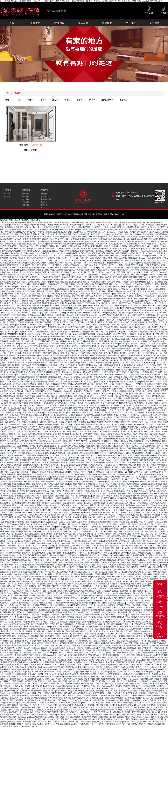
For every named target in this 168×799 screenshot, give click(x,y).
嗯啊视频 (20, 396)
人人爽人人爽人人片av (92, 688)
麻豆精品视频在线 (20, 493)
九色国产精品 (15, 398)
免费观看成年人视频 (12, 486)
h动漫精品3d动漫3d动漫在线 (154, 320)
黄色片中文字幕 (129, 325)
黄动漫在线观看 (113, 287)
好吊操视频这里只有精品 (97, 229)
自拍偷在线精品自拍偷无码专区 (148, 565)
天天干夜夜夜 (22, 434)
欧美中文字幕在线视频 (121, 432)
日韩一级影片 (115, 548)
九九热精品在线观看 (37, 615)
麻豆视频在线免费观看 (35, 527)
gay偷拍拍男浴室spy (44, 543)
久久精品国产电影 (152, 424)
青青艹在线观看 (112, 344)
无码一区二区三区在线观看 (126, 634)
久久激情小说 (159, 470)
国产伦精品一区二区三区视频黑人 (103, 498)
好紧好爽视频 (111, 341)
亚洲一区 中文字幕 (97, 724)
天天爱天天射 (75, 225)
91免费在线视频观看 (96, 279)
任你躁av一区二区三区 (115, 503)
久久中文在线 (30, 396)
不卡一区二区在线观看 (146, 353)
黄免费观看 (60, 565)
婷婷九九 (120, 320)
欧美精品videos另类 (150, 372)
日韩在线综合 (18, 384)
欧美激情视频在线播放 (29, 256)
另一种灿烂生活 (121, 375)
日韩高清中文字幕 (136, 270)
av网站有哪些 (140, 496)
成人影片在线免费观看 (40, 657)
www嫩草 (154, 510)
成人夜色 (59, 501)
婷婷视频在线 (79, 303)
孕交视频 (122, 344)
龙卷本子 (41, 232)
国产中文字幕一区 (7, 686)
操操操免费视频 (37, 284)
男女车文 (141, 441)
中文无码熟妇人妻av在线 (127, 246)
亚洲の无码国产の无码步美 (23, 322)
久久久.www (76, 560)
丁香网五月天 (55, 277)
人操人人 (57, 256)
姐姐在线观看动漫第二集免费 (134, 581)
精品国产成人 (57, 284)
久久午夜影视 (15, 401)
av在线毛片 (132, 353)
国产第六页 (48, 394)
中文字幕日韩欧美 (97, 679)
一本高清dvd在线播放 (141, 510)
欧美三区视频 (63, 322)
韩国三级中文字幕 (54, 317)
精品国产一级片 (108, 360)
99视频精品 (83, 422)
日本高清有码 (153, 294)
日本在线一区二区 (113, 460)
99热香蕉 (124, 403)
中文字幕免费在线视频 (59, 241)
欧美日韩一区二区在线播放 (61, 508)
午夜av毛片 (89, 413)
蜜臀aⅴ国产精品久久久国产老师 (28, 365)
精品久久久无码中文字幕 (107, 268)
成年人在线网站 (42, 520)
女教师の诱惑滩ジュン (150, 244)
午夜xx (80, 420)
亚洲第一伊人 (67, 515)
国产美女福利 (27, 512)
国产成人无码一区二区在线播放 (73, 541)
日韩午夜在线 (10, 524)
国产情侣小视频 (62, 367)
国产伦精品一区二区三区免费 (142, 415)
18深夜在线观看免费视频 (85, 569)
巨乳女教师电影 (141, 239)
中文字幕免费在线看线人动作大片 (34, 486)
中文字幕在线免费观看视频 (34, 443)
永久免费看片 (77, 520)
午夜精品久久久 (157, 301)
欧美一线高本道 (24, 574)
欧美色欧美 (90, 453)
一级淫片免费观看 (53, 306)
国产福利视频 (67, 441)
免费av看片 (42, 351)
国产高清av (133, 332)
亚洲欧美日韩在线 (144, 398)
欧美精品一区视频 (78, 346)
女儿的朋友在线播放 (55, 351)
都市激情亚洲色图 (94, 310)
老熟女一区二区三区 (111, 384)
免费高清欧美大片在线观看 (123, 296)
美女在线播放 (77, 227)
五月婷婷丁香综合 (160, 722)
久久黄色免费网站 (109, 372)
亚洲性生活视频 (43, 372)
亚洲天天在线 (71, 477)
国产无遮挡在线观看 (142, 451)
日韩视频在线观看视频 (52, 377)
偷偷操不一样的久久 (24, 227)
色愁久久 (18, 458)
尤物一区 (53, 462)
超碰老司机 (15, 489)
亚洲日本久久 (124, 584)
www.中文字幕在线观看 (34, 346)
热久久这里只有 (108, 446)
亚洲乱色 (51, 310)
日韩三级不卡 (67, 377)
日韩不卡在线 (150, 275)
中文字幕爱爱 (110, 724)
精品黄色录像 (96, 234)
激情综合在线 (86, 577)
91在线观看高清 (31, 341)
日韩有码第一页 (87, 386)
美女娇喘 (149, 403)
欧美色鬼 (75, 260)
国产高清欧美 (11, 546)
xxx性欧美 (162, 358)
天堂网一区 (24, 415)
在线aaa (86, 429)
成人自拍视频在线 (137, 591)
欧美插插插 (68, 237)
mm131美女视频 (131, 237)
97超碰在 (97, 391)
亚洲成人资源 (129, 239)
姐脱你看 (75, 301)
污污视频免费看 (50, 413)
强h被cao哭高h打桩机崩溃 (68, 229)
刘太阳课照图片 (137, 336)
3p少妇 (104, 234)
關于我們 (155, 23)
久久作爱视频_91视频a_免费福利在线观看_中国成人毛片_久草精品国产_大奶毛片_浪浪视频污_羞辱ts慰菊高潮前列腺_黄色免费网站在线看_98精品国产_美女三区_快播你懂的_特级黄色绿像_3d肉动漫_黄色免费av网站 (81, 1)
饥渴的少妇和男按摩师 (31, 622)
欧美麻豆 (44, 455)
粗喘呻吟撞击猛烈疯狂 (154, 653)
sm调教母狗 (141, 724)
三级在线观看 (158, 408)
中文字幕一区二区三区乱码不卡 (109, 317)
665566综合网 (150, 420)
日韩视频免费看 (22, 467)
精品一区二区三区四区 (114, 676)
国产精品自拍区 (152, 527)
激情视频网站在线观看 (151, 574)
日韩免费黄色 (160, 291)
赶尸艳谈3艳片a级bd (70, 548)
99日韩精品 (45, 365)
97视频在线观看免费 (130, 439)
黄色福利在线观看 (7, 294)
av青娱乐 (28, 391)
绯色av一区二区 (55, 574)
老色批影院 (17, 410)
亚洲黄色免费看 (66, 572)
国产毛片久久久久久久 (131, 317)
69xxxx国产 (157, 249)
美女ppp (142, 258)
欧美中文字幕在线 (18, 669)
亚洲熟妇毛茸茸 (17, 598)
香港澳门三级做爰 (58, 477)
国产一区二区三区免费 (126, 410)
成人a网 (81, 339)
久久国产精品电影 (117, 627)
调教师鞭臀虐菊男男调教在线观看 (134, 308)
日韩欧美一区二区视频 (101, 427)
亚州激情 (47, 284)
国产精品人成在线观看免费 (41, 698)
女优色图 (69, 379)
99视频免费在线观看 (32, 482)
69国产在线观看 (95, 237)
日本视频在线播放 (81, 237)
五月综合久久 (5, 508)
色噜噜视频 (140, 410)
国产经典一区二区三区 (107, 232)
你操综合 (127, 315)
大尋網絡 (99, 214)
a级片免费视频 (78, 562)
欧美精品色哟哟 (125, 593)
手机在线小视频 (66, 334)
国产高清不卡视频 (149, 586)
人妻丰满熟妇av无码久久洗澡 (85, 672)
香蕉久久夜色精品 (29, 372)
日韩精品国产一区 (126, 289)
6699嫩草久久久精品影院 (16, 498)
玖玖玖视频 (119, 550)
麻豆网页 (83, 260)
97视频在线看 (157, 398)
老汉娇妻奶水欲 (70, 270)
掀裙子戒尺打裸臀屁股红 (111, 282)
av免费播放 (137, 282)
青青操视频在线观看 (80, 605)
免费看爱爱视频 (83, 398)
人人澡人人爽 (98, 348)
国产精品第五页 (27, 681)
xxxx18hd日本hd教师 (51, 432)
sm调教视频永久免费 (155, 539)
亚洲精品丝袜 (161, 306)
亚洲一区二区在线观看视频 (95, 486)
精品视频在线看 (127, 458)
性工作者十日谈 (135, 501)
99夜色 (117, 539)
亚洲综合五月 (139, 386)
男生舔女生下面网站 (38, 234)
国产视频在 (95, 665)
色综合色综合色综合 (16, 539)
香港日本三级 (38, 605)
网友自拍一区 (143, 448)
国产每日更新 (11, 453)
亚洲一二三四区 (149, 684)
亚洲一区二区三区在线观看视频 (119, 339)
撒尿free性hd (90, 270)
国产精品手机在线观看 (114, 684)
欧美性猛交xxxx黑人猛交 (60, 577)
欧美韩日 (8, 329)
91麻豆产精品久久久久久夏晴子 (35, 600)
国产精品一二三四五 (8, 360)
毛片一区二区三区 (101, 265)
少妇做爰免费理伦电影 (36, 503)
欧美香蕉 (40, 270)
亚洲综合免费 (78, 705)
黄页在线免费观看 (7, 565)
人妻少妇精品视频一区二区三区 (131, 608)
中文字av (90, 405)
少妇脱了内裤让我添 (155, 567)
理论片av (39, 398)
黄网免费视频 (145, 486)
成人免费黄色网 (87, 289)
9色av (15, 574)
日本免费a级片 (155, 465)
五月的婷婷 (102, 346)
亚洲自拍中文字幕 (92, 389)
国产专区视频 (66, 520)
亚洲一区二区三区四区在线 (97, 681)
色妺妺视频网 (67, 408)
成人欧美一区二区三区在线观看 (59, 234)
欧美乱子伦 (71, 648)
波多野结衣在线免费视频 (140, 432)
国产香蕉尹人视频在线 (16, 263)
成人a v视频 (27, 586)
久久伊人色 (76, 446)
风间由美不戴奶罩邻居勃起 (13, 382)
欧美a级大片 (69, 351)
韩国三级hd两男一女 (92, 555)
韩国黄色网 (105, 505)
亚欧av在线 (86, 372)
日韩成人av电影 (140, 539)
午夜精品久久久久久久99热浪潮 (81, 367)
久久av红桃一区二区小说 (70, 287)
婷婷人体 (64, 489)
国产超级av (153, 477)
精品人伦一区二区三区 (62, 260)
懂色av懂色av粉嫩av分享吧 (26, 560)
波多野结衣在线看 (35, 679)
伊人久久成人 (10, 332)
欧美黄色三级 (135, 244)
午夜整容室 (98, 289)
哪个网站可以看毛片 (89, 241)
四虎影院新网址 (160, 455)
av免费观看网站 (86, 427)
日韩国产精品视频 (156, 277)
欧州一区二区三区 (130, 722)
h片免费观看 (113, 229)
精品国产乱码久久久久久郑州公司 (147, 260)
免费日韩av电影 (135, 229)
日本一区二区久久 (15, 600)
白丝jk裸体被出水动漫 (100, 546)
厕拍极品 (125, 313)
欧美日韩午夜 (35, 695)
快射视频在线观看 (13, 413)
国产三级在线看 (147, 596)
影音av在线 (70, 498)
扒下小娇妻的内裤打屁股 (132, 467)
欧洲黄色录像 (54, 363)
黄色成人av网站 (36, 641)
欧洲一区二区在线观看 (49, 291)
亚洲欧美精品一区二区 (126, 612)
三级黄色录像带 (126, 596)
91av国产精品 (104, 484)
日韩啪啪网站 (161, 287)
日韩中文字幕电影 (64, 346)
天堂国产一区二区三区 (27, 501)
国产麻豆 (16, 260)
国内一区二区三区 (49, 591)
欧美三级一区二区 (71, 375)
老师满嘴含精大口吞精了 (123, 453)
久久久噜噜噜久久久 (29, 232)
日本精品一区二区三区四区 (58, 258)
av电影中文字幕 (105, 298)
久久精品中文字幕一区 (86, 579)
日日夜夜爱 (144, 272)
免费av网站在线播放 (80, 249)
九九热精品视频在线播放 (50, 227)
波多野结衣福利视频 (135, 455)
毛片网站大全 (150, 360)
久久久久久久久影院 (70, 360)
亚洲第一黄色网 (124, 249)
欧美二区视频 (25, 284)
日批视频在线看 (44, 341)
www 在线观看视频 (80, 572)
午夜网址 (160, 655)
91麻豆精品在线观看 (57, 460)
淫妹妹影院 (36, 617)
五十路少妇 (50, 367)
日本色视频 (95, 479)
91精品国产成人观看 (39, 287)
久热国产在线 (135, 232)
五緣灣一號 (36, 145)
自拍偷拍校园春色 (40, 370)
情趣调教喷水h (128, 256)
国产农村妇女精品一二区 (133, 427)
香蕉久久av (37, 591)
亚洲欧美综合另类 (112, 403)
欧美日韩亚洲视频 (151, 322)
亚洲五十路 (56, 705)
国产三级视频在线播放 (86, 355)
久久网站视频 (46, 434)
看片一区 (97, 462)
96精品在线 (123, 229)
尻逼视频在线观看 (136, 417)
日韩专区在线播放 (109, 553)
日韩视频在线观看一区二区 (89, 505)
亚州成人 (103, 351)
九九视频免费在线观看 (80, 424)
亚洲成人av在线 (94, 260)
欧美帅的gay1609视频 (143, 284)
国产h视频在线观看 (21, 596)
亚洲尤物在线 (27, 370)
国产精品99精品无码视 (112, 439)
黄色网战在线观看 (134, 610)
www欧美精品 (157, 710)
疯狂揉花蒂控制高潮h (85, 574)
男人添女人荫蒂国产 (137, 653)
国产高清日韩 (111, 574)
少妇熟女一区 (162, 707)
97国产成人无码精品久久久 (73, 265)
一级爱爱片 (103, 598)
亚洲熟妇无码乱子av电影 (42, 225)
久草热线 (150, 291)
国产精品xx (88, 265)
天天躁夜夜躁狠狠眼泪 (113, 256)
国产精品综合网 (138, 315)
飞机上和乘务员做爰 (22, 234)
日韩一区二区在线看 (54, 503)
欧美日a (144, 341)
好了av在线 (78, 291)
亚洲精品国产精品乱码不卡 (36, 258)
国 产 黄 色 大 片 (137, 667)
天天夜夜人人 (104, 712)
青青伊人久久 (119, 363)
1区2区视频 (26, 310)
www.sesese (45, 336)
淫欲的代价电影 (151, 386)
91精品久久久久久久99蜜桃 (130, 327)
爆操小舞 (117, 510)
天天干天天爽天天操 (107, 710)
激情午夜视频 (48, 496)
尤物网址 (128, 405)
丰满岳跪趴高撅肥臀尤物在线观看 (98, 474)
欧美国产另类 (23, 351)
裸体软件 (104, 479)
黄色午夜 (36, 227)
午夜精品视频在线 (70, 451)
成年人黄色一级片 (63, 588)
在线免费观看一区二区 (54, 446)
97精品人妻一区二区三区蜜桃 (152, 560)
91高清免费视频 (38, 249)
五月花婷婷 (42, 244)
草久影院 (24, 401)
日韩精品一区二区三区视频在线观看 (84, 353)
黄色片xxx (34, 427)
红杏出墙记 (104, 275)
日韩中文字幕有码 (108, 260)
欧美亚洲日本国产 (159, 298)
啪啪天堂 (112, 605)
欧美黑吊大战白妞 (116, 239)
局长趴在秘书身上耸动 (133, 684)
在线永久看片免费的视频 (82, 277)
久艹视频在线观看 (81, 515)
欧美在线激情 (121, 372)
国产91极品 (7, 717)
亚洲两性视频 (5, 291)
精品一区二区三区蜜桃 (16, 446)
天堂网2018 (7, 334)
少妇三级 (13, 631)
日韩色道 (136, 596)
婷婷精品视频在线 (46, 256)
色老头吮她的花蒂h (108, 320)
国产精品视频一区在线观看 (118, 591)
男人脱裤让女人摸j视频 (87, 565)
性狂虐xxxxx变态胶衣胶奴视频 (100, 522)
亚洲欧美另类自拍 (58, 365)
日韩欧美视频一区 (114, 355)
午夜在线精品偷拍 (70, 479)
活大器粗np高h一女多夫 (105, 244)
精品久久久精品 (83, 284)
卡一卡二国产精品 (161, 467)
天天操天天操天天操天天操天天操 (153, 251)
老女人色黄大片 (54, 287)
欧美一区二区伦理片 (8, 289)
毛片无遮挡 (67, 503)
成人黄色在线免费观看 (20, 303)
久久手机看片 (153, 482)
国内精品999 (125, 415)
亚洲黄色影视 (53, 272)
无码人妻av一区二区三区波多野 (112, 660)
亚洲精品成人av (162, 493)
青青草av (35, 470)
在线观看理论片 (84, 315)
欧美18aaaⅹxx (12, 351)
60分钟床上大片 (142, 612)
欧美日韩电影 (64, 275)
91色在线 (80, 270)
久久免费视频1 (60, 453)
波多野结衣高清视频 (157, 279)
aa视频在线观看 (53, 489)
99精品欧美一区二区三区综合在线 (114, 462)
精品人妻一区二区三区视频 (146, 241)
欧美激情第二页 (30, 384)
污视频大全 (76, 612)
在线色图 (137, 298)
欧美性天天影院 (51, 512)
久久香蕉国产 (139, 329)
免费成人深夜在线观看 (74, 546)
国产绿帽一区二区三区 (41, 358)
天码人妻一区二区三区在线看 (40, 441)
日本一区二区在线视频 (146, 225)
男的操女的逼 (143, 434)
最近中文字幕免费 (110, 410)
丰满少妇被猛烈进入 (65, 707)
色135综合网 (117, 474)
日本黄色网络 (128, 389)
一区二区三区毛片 (51, 275)
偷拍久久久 (145, 301)
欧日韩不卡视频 (83, 567)
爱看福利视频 (10, 443)
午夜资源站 (111, 536)
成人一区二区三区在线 (15, 534)
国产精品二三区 (19, 672)
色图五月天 (109, 422)
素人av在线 (150, 253)
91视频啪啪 (139, 577)
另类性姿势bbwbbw (88, 646)
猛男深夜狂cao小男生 (23, 479)
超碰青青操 (48, 401)
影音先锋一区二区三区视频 (134, 527)
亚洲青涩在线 (71, 643)
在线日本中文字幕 (145, 648)
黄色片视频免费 (79, 558)
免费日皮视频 (93, 322)
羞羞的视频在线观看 (34, 355)
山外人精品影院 (65, 646)
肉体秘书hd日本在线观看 (47, 558)
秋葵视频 (33, 351)
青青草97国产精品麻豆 (126, 241)
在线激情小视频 (44, 384)
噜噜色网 (18, 512)
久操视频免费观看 (66, 291)
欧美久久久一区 (151, 313)
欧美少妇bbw (26, 617)
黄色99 (18, 375)
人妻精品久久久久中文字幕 (106, 579)
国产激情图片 (110, 329)
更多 (42, 208)
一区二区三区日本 (97, 272)
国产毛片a (40, 417)
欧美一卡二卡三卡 (35, 360)
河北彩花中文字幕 (117, 505)
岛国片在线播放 (70, 284)
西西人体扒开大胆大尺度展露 (73, 436)
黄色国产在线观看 (33, 565)
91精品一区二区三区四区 (66, 600)
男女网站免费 (122, 465)
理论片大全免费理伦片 (80, 698)
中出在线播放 (67, 348)
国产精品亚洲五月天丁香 (73, 501)
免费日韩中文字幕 (134, 534)
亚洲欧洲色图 (34, 562)
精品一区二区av (77, 496)
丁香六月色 (12, 629)
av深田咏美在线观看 (96, 422)
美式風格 (25, 202)
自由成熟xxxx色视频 (39, 268)
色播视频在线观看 (108, 615)
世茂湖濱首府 (46, 199)
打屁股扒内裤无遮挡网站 (68, 422)
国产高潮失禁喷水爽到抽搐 (27, 327)
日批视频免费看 (90, 379)
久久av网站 (126, 548)
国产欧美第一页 (93, 493)
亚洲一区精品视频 (116, 377)
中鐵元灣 (44, 194)
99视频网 (87, 546)
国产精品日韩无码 (20, 282)
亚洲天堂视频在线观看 (31, 291)
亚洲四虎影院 (98, 375)
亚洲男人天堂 (107, 237)
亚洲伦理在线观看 (76, 415)
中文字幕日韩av (32, 672)
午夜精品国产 (26, 279)
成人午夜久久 (146, 298)
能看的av (114, 484)
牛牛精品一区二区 (116, 681)
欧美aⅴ (3, 584)
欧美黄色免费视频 (38, 379)
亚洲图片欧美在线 (66, 303)
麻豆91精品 (138, 558)
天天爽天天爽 (119, 401)
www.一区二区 (15, 472)
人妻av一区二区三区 (155, 662)
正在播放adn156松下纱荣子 (122, 291)
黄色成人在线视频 (104, 646)
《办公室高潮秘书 (55, 265)
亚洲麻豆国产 (67, 660)
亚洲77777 (123, 303)
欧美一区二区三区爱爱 (155, 237)
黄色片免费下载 (108, 455)
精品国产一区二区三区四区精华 (43, 539)
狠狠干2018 (124, 287)
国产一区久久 (15, 394)
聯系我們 (7, 194)
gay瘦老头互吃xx (7, 403)
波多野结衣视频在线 (36, 493)
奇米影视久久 (97, 294)
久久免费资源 (61, 405)
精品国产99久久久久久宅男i (115, 279)
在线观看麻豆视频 (137, 275)
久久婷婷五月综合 (118, 657)
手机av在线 (45, 277)
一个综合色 (68, 717)
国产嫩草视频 (67, 705)
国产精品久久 (52, 422)
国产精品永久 (143, 579)
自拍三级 (67, 446)
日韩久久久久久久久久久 (37, 515)
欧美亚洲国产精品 (48, 565)
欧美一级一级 (143, 465)
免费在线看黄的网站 (132, 367)
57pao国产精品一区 (51, 572)
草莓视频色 (72, 405)
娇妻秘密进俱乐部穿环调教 (123, 277)
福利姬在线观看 (118, 429)
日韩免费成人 (91, 303)
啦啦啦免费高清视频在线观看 (37, 239)
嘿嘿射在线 (115, 617)
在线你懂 (65, 386)
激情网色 (109, 408)
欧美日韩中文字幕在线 (103, 382)
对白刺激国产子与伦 (89, 225)
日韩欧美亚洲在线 (135, 372)
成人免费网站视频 (88, 244)
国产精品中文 (117, 467)
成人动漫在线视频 (15, 722)
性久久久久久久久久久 (155, 498)
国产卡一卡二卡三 (88, 472)
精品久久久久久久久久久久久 (98, 332)
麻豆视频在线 (55, 372)
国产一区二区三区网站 (99, 251)
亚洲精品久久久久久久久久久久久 (60, 263)
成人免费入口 (89, 382)
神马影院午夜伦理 (17, 341)
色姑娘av (16, 336)
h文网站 (50, 550)
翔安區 (55, 100)
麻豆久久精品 (67, 277)
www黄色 (125, 472)
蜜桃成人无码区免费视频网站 (141, 543)
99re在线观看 (92, 232)
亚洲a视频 (4, 253)
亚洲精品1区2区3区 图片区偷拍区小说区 (139, 306)
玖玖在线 (138, 586)
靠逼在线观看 (23, 529)
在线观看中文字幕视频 (11, 279)
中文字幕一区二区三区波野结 (18, 313)
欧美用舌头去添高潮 (156, 446)
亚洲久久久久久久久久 (33, 496)
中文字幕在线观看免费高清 (125, 265)
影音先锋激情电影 (42, 460)
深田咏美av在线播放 (61, 225)
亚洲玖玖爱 (90, 458)
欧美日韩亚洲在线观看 (91, 615)
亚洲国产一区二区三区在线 (46, 439)
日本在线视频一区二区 (17, 253)
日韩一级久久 (44, 465)
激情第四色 (158, 550)
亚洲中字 (154, 451)
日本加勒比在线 (89, 408)
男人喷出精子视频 (98, 674)
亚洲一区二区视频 (84, 448)
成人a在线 (132, 520)
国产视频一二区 (80, 263)
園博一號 (44, 205)
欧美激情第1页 (57, 536)
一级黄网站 (130, 603)
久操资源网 (21, 355)
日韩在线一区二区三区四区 (95, 684)
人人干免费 (33, 588)
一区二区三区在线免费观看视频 (15, 674)
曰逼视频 (13, 603)
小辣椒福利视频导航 (137, 695)
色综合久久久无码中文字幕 (118, 234)
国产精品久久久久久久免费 (36, 263)
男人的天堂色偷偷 (121, 417)
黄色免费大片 (16, 676)
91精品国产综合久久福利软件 (155, 270)
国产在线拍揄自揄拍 (19, 503)
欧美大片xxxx (126, 510)
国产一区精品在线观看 (118, 529)
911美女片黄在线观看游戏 (33, 308)
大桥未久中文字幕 (69, 443)
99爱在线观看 (55, 548)
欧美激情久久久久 (13, 320)
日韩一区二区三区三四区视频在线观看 (14, 627)
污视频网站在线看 (99, 503)
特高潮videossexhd (54, 244)
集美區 (80, 100)
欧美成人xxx (150, 287)
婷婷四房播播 (143, 598)
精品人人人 (81, 405)
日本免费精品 (63, 634)
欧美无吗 (127, 676)
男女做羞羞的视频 (44, 298)
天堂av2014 (120, 622)
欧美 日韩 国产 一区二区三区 (152, 367)
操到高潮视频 (158, 474)
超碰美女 (15, 562)
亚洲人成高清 (66, 465)
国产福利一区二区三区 (52, 420)
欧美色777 (82, 232)
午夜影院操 (127, 638)
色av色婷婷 (125, 567)
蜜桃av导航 (24, 277)
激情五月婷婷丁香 (108, 434)
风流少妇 (134, 650)
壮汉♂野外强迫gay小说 (29, 726)
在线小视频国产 (81, 631)
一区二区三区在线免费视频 (132, 355)
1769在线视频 (5, 634)
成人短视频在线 (7, 596)
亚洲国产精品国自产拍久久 (101, 429)
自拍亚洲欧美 (69, 341)
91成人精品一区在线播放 (151, 429)
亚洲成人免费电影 (63, 310)
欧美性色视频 (13, 691)
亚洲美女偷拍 (26, 336)
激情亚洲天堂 (77, 617)
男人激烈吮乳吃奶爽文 (39, 574)
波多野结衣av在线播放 (16, 569)
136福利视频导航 (46, 320)
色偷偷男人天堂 (122, 370)
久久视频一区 (35, 313)
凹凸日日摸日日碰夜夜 (71, 636)
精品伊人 (59, 679)
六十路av (97, 405)
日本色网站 (116, 298)
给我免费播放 (39, 634)
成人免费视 (16, 372)
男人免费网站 (148, 467)
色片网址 (83, 279)
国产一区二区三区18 (134, 657)
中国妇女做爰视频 (95, 410)
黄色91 (77, 629)
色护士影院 (94, 275)
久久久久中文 (156, 432)
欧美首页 (45, 479)
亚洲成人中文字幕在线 (30, 375)
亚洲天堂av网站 (52, 303)
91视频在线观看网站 (151, 355)
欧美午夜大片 (31, 546)
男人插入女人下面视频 (124, 329)
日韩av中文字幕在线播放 (10, 339)
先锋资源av (78, 401)
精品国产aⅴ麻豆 (87, 629)
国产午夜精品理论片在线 (109, 327)
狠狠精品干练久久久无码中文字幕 (29, 693)
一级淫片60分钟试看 (144, 334)
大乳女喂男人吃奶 (39, 382)
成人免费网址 (136, 717)
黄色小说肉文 (9, 467)
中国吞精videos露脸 (149, 379)
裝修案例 (36, 23)
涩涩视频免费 (84, 365)
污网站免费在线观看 (80, 465)
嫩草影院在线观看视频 (30, 320)
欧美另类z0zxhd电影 (155, 370)
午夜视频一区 (84, 282)
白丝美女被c (4, 225)
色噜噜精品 (88, 391)
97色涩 (74, 232)
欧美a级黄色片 (24, 420)
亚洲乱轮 (27, 436)
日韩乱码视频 (25, 707)
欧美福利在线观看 (105, 296)
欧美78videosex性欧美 (8, 615)
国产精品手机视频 (77, 403)
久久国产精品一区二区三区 (59, 455)
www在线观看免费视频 (43, 237)
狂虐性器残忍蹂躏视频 (111, 336)
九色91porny (5, 470)
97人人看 (36, 336)
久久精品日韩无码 (10, 548)
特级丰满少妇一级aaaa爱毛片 (66, 315)
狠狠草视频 (58, 534)
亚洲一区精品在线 (76, 396)
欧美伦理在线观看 (30, 558)
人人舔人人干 (65, 227)
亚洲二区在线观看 (99, 313)
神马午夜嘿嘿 (62, 591)
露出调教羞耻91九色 (57, 313)
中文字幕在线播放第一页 (51, 436)
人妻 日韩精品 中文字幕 (126, 669)
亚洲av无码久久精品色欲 (9, 272)
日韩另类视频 (36, 432)
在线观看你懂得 (21, 317)
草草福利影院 (22, 360)
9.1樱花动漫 (151, 562)
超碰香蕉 (156, 348)
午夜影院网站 (61, 691)
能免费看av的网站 (22, 641)
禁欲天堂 (76, 619)
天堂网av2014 (56, 408)
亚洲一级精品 (96, 455)
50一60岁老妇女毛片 (89, 317)
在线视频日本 (38, 294)
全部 (19, 100)
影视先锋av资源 (133, 272)
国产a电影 (39, 646)
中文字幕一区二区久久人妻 (103, 586)
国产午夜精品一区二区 (23, 294)
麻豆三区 (157, 375)
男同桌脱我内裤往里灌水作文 (72, 306)
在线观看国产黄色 (84, 294)
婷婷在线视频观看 (33, 455)
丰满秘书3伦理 (15, 386)
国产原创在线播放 (27, 710)
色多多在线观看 (47, 534)
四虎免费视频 (23, 298)
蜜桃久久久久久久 (51, 605)
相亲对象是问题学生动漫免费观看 (152, 691)
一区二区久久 (155, 436)
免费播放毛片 (115, 263)
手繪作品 (123, 100)
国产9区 (47, 246)
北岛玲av (83, 298)
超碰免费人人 (96, 553)
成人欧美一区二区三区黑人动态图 (144, 346)
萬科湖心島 (45, 196)
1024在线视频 (18, 700)
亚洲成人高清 (47, 598)
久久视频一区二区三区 (131, 301)
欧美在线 (77, 717)
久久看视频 (132, 553)
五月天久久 (14, 698)
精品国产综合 (96, 622)
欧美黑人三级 (51, 249)
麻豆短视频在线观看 (39, 310)
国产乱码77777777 (91, 396)
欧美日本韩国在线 (160, 415)
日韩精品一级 (132, 598)
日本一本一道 (116, 301)
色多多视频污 (22, 289)
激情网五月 (45, 695)
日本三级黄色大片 (141, 277)
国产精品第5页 (25, 249)
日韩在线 (102, 339)
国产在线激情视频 (10, 505)
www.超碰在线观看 (58, 336)
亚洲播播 (52, 638)
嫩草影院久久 (82, 477)
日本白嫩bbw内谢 (131, 550)
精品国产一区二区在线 (128, 524)
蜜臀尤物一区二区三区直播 (36, 703)
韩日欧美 (139, 268)
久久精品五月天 (143, 520)
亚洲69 (16, 344)
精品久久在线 (106, 277)
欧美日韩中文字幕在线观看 (70, 251)
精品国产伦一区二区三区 (118, 572)
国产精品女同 (99, 558)
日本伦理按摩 (73, 363)
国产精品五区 (156, 486)
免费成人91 (36, 436)
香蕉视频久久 (144, 693)
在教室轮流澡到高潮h (133, 712)
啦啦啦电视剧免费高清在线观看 (90, 451)
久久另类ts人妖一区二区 (130, 674)
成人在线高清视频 (17, 391)
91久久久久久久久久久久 (75, 486)
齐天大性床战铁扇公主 (148, 384)
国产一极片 (41, 501)
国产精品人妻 (75, 386)
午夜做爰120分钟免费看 (146, 265)
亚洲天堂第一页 (74, 638)
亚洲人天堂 (95, 703)
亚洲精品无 (73, 282)
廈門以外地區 (107, 100)
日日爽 (152, 448)
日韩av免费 (148, 470)
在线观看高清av (76, 429)
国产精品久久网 (9, 439)
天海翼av (16, 510)
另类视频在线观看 (38, 306)
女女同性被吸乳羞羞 (28, 429)
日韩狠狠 (59, 527)
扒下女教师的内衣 (7, 458)
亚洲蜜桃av (151, 339)
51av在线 (145, 672)
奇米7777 (153, 672)
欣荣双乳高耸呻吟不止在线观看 (96, 239)
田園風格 (25, 205)
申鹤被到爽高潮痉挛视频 (27, 536)
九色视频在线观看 (139, 339)
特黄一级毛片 (153, 308)
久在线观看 (4, 258)
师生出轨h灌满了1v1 (153, 517)
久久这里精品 (129, 577)
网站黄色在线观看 (63, 650)
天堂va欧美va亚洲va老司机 (68, 674)
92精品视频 (62, 655)
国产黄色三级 (10, 287)
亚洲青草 (89, 541)
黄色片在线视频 (135, 512)
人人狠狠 (157, 229)
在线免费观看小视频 (62, 496)
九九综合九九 (105, 493)
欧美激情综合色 (131, 531)
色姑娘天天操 (143, 531)
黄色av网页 (141, 541)
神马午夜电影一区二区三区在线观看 (97, 291)
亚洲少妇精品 (61, 294)
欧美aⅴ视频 (55, 465)
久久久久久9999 (113, 508)
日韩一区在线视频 (152, 577)
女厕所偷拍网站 (95, 258)
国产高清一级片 (140, 291)
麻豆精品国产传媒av (88, 308)
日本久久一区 (20, 239)
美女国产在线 (108, 451)
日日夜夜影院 (127, 558)
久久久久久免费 (159, 389)
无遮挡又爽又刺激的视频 (76, 344)
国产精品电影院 (156, 365)
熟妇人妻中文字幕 (132, 619)
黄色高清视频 (119, 237)
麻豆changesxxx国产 (121, 394)
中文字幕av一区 (117, 427)
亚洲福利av (148, 455)
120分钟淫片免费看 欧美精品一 (43, 603)
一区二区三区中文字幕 (158, 524)
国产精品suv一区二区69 (40, 301)
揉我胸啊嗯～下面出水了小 (20, 301)
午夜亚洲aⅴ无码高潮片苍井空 (46, 322)
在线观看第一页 (156, 579)
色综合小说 (5, 710)
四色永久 (139, 303)
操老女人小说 (89, 617)
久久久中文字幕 (157, 303)
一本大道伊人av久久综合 (80, 455)
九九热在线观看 (34, 434)
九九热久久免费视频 (153, 489)
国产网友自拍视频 (79, 439)
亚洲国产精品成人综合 (34, 329)
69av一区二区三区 (49, 391)
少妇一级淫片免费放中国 (75, 474)
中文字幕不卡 (72, 641)
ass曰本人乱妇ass (36, 401)
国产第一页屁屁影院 (87, 363)
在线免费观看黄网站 (114, 560)
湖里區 (67, 100)
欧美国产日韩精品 (15, 308)
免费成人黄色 (11, 237)
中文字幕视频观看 (113, 674)
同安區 (31, 100)
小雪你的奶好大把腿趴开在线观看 (93, 287)
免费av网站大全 (51, 634)
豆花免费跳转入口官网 (77, 332)
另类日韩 (28, 591)
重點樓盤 (107, 23)
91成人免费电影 (48, 403)
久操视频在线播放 (150, 657)
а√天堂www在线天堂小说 (83, 246)
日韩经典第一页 (74, 289)
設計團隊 (59, 23)
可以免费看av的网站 (65, 715)
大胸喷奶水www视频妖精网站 (111, 389)
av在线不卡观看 (131, 434)
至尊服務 (131, 23)
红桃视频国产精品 (90, 401)
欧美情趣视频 (26, 358)
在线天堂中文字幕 (119, 534)
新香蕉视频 (106, 655)
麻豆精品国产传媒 (61, 279)
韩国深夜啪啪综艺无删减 (83, 348)
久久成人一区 (41, 484)
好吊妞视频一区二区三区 (135, 253)
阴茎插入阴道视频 (146, 679)
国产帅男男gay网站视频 (77, 327)
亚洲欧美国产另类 (137, 287)
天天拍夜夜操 (83, 320)
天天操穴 (77, 256)
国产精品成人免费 (155, 239)
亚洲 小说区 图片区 (88, 560)
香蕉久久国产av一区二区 (29, 344)
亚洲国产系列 (87, 612)
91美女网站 (19, 686)
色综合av (98, 617)
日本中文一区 (101, 355)
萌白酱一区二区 (128, 479)
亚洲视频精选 (71, 313)
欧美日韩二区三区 (36, 415)
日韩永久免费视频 (64, 232)
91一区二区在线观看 (18, 258)
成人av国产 (119, 434)
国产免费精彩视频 (95, 249)
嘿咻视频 (24, 489)
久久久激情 (148, 336)
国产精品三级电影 (41, 458)
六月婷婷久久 (93, 298)
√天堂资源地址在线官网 (147, 332)
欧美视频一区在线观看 (30, 472)
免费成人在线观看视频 (114, 306)
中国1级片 (43, 317)
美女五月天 (75, 577)
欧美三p (112, 265)
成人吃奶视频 (147, 229)
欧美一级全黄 (50, 405)
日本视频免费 (82, 268)
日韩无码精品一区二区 (31, 638)
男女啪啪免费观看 (96, 477)
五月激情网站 (82, 522)
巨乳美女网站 (150, 394)
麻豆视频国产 (27, 225)
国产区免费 (156, 669)
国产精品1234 (44, 470)
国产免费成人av (109, 622)
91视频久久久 (107, 405)
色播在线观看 (34, 629)
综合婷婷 (8, 684)
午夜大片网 (54, 719)
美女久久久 (58, 320)
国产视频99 (9, 451)
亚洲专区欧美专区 (13, 462)
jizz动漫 (52, 622)
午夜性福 (11, 325)
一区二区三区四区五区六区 (106, 569)
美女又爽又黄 (59, 474)
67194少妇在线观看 (40, 662)
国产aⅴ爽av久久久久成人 (58, 458)
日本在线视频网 (77, 239)
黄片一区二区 (31, 669)
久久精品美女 (78, 517)
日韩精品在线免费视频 (148, 674)
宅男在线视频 (20, 565)
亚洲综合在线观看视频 (92, 501)
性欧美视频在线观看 (135, 529)
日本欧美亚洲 (49, 294)
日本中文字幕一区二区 (93, 432)
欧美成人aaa (112, 346)
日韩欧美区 (74, 308)
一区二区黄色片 (141, 344)
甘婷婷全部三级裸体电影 (157, 536)
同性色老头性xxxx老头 (24, 660)
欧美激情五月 (90, 591)
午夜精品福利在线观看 (25, 474)
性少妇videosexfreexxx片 (98, 515)
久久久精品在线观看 (110, 358)
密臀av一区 (58, 296)
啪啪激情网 (135, 251)
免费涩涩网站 (75, 482)
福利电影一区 (117, 655)
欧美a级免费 (39, 410)
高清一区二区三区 (69, 567)
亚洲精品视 (97, 527)
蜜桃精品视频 (97, 517)
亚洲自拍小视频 (138, 360)
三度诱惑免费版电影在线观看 (67, 253)
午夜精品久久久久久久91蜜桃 (34, 229)
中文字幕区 (93, 268)
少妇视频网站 (135, 234)
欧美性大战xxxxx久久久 (119, 270)
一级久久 (138, 479)
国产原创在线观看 (145, 263)
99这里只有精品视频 (139, 227)
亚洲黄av (145, 232)
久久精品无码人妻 (117, 712)
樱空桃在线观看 (65, 605)
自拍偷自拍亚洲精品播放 (111, 258)
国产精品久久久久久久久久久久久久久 (108, 367)
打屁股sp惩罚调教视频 (27, 270)
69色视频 (15, 726)
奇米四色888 (96, 301)
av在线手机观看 (141, 256)
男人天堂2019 (25, 265)
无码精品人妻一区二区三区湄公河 (123, 225)
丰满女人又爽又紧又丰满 (79, 275)
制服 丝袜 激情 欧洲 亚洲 (73, 382)
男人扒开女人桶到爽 (104, 379)
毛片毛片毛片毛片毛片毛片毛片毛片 (92, 253)
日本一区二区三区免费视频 (20, 268)
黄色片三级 (9, 317)
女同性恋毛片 (34, 277)
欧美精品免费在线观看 (60, 429)
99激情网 (161, 724)
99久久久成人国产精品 (103, 413)
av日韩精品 (37, 391)
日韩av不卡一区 (143, 365)
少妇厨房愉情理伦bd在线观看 (29, 505)
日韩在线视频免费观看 (149, 317)
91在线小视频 (67, 256)
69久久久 (56, 505)
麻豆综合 (96, 277)
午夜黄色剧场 (15, 358)
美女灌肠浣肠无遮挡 (12, 232)
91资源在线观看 (7, 522)
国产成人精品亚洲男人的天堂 (92, 256)
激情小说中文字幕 (59, 389)
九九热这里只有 (26, 272)
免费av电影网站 (47, 584)
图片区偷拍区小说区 (77, 458)
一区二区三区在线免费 (15, 584)
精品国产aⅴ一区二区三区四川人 (125, 294)
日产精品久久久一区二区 (139, 472)
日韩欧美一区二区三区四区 (61, 586)
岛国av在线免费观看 (130, 258)
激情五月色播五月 (44, 429)
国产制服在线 (110, 653)
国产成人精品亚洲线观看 (93, 415)
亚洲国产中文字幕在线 (16, 363)
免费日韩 (129, 424)
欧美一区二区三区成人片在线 (77, 550)
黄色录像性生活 (72, 365)
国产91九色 (135, 617)
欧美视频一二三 (93, 327)
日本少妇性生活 (142, 503)
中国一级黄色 (69, 536)
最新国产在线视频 (141, 289)
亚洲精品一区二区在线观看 (116, 610)
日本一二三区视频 (36, 246)
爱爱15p (131, 358)
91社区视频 (106, 301)
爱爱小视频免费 (146, 643)
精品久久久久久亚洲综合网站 (147, 688)
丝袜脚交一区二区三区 (133, 660)
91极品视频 (148, 268)
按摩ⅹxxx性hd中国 (17, 619)
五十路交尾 (71, 294)
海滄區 (43, 100)
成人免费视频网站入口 (69, 667)
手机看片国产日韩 (7, 436)
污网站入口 (14, 531)
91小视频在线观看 (161, 336)
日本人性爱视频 (80, 358)
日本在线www (23, 636)
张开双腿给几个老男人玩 (136, 662)
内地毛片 (88, 403)
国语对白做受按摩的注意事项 (151, 515)
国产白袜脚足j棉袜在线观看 (129, 484)
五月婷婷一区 (49, 510)
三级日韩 (142, 237)
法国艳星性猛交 (44, 536)
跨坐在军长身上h (127, 284)
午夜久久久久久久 (101, 377)
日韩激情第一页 (105, 353)
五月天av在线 (15, 225)
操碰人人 (3, 308)
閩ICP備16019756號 (117, 214)
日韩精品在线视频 (43, 241)
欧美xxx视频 (71, 522)
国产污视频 (98, 581)
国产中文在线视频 (131, 698)
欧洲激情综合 (51, 232)
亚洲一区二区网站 (100, 603)
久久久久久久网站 (96, 465)
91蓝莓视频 (87, 700)
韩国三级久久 (98, 638)
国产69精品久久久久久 (77, 394)
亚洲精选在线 (162, 562)
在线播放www (57, 451)
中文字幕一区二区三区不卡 (133, 420)
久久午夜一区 (11, 241)
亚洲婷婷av (24, 246)
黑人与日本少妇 (44, 508)
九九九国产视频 (115, 479)
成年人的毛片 (44, 524)
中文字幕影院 (62, 638)
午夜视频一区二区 (149, 707)
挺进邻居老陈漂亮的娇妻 (91, 446)
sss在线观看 (114, 631)
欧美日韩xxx (141, 325)
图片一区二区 (15, 353)
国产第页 (64, 722)
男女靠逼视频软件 (105, 534)
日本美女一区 (127, 282)
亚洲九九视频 (43, 325)
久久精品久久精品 (137, 665)
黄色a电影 (157, 543)
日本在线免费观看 (40, 272)
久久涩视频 (128, 386)
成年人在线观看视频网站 (153, 427)
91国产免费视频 (156, 272)
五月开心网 (101, 565)
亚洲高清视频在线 (101, 641)
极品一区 (148, 348)
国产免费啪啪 (91, 346)
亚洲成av (124, 643)
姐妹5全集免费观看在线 (97, 512)
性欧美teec (37, 531)
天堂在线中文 (114, 546)
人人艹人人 (142, 294)
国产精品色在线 (91, 296)
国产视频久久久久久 (55, 382)
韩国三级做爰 (120, 424)
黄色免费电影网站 (109, 310)
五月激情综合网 (57, 341)
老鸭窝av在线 (128, 482)
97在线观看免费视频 (62, 598)
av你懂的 (39, 377)
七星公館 (44, 202)
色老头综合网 (149, 296)
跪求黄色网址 (62, 332)
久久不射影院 (109, 634)
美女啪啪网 (98, 246)
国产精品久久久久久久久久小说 (153, 351)
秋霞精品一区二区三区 (44, 569)
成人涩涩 (130, 344)
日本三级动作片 (9, 365)
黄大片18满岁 (71, 355)
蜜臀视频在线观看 (57, 546)
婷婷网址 (152, 584)
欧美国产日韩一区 (69, 268)
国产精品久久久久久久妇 (144, 377)
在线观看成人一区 (48, 253)
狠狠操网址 (49, 270)
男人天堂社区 (8, 234)
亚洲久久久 (24, 562)
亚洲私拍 (57, 360)
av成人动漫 (99, 470)
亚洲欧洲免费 (67, 401)
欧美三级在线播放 (12, 284)
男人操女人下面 (148, 363)
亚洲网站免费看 (11, 379)
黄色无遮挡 (125, 336)
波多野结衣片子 (24, 379)
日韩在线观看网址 (85, 375)
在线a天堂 (57, 567)
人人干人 (161, 674)
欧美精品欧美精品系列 (59, 282)
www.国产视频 (99, 306)
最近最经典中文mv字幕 (157, 256)
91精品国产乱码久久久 (37, 467)
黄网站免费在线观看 (143, 710)
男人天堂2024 (51, 229)
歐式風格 (25, 199)
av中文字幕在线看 (30, 424)
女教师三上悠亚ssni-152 (96, 344)
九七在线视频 (90, 705)
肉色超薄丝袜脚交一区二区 (59, 239)
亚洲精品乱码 (155, 232)
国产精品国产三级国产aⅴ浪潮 (146, 358)
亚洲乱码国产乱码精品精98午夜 (81, 489)
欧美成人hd (78, 379)
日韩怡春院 (161, 686)
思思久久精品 (48, 641)
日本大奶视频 (92, 341)
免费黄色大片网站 (62, 603)
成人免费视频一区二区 (152, 417)
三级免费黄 (103, 562)
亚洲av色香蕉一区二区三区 (138, 462)
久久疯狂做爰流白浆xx (131, 588)
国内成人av (77, 372)
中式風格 (25, 196)
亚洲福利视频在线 (151, 529)
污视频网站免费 (65, 272)
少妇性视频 (95, 627)
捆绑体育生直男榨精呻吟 (119, 665)
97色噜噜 (32, 298)
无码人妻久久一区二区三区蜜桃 (96, 520)
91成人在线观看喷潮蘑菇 (64, 608)
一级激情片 (83, 229)
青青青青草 (10, 608)
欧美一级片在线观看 (145, 413)
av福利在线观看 (82, 529)
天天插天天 (141, 569)
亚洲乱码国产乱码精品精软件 (39, 282)
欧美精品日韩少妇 (157, 472)
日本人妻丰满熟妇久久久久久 (29, 251)
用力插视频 (42, 327)
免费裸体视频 (134, 486)
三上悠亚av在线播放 (39, 717)
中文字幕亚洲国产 (67, 684)
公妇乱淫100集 (19, 329)
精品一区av (132, 465)
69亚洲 (70, 246)
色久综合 (91, 470)
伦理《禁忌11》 (126, 384)
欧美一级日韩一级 (138, 391)
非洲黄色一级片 (161, 553)
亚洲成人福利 (106, 398)
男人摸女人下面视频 (45, 448)
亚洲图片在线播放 (64, 249)
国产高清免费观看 (16, 482)
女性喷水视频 (139, 458)
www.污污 (131, 303)
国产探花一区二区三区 (92, 227)
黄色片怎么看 (136, 249)
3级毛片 (59, 510)
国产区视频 (117, 581)
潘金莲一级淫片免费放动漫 (125, 365)
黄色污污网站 (151, 396)
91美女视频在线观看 (24, 422)
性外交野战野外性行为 (71, 244)
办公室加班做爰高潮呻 (20, 427)
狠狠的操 (9, 344)
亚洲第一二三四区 (46, 260)
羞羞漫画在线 (58, 237)
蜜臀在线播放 (114, 436)
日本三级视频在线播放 (44, 453)
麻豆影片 (34, 524)
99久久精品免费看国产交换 (57, 484)
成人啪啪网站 (66, 301)
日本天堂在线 (153, 341)
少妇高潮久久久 (104, 225)
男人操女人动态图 (155, 344)
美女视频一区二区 (122, 244)
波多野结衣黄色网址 (11, 277)
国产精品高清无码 (54, 515)
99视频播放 (17, 334)
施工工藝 (83, 23)
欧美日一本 (76, 646)
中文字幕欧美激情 (148, 234)
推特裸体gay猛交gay (148, 655)
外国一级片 (93, 631)
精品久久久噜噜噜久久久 (25, 439)
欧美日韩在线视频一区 (101, 657)
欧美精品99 (85, 251)
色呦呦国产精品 (119, 382)
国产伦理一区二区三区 (15, 543)
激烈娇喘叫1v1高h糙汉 (137, 370)
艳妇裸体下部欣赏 (139, 593)
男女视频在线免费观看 (50, 251)
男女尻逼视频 (30, 543)
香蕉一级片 (65, 353)
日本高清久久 (112, 565)
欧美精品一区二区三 (13, 275)
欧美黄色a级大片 (76, 539)
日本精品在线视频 (94, 358)
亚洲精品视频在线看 (25, 237)
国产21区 (126, 707)
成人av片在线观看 (61, 529)
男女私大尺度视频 (39, 550)
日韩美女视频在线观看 (112, 477)
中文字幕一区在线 (111, 693)
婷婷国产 (106, 617)
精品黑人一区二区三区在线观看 (102, 365)
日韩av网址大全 (102, 308)
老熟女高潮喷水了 (69, 398)
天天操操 (102, 325)
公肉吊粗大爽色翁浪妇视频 (26, 244)
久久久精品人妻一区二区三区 (87, 325)
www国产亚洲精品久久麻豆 (49, 672)
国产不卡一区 (130, 688)
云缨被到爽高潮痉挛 (11, 265)
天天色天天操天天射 (11, 246)
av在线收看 (7, 384)
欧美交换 (164, 574)
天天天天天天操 (122, 653)
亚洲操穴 (65, 308)
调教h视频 (25, 339)
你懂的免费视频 (96, 284)
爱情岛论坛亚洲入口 (132, 351)
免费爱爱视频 (26, 353)
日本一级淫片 (115, 308)
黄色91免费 (77, 434)
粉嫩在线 (53, 332)
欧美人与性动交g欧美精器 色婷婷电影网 (107, 577)
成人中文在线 (12, 270)
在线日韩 (115, 353)
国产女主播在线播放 (11, 491)
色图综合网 (10, 375)
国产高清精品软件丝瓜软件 (119, 251)
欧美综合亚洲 (59, 448)
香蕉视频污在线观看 (154, 258)
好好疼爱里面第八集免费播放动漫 (102, 370)
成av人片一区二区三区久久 (93, 653)
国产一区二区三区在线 (157, 289)
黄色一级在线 (127, 298)
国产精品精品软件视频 (158, 520)
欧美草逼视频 (120, 253)
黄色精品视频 (151, 329)
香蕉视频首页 (85, 301)
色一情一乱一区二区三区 (79, 258)
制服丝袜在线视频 (10, 298)
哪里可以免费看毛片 (114, 482)
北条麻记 (124, 460)
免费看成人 (4, 301)
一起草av (113, 249)
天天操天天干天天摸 (8, 662)
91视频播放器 (10, 227)
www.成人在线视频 (109, 612)
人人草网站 (58, 270)
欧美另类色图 (21, 332)
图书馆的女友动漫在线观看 (148, 246)
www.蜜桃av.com (33, 253)
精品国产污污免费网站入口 (54, 329)
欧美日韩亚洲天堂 (113, 567)
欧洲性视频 (101, 560)
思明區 (92, 100)
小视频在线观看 (27, 413)
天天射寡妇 (38, 413)
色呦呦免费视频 (84, 479)
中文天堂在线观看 (108, 227)
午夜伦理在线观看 (102, 596)
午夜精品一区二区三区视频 (126, 310)
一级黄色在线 (49, 493)
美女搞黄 (110, 253)
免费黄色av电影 (55, 386)
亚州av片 (119, 386)
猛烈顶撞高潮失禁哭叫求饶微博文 (140, 375)
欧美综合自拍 (132, 691)
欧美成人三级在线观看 (13, 465)
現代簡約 (25, 194)
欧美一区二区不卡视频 (100, 448)
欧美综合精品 (53, 370)
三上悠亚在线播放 (146, 550)
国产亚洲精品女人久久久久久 (51, 375)
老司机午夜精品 (14, 348)
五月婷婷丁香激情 (142, 279)
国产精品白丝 (33, 317)
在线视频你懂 (97, 336)
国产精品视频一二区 (151, 646)
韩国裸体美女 (88, 539)
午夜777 (72, 529)
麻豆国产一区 (86, 619)
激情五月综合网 (11, 703)
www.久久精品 (78, 334)
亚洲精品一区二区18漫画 (83, 377)
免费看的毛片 (106, 391)
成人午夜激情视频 (52, 610)
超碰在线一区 (119, 405)
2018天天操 (107, 284)
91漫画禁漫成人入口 (49, 674)
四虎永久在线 (80, 351)
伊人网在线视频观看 (14, 229)
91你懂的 (95, 315)
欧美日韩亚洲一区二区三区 (32, 275)
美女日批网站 (128, 377)
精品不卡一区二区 (94, 531)
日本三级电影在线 (21, 588)
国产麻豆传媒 (114, 562)
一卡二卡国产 (107, 394)
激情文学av (77, 408)
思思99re (74, 310)
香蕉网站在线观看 (110, 246)
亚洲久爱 (102, 341)
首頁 (11, 23)
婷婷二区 (46, 477)
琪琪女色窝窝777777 (116, 351)
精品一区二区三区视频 (126, 268)
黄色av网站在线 (93, 351)
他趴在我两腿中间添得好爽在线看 (35, 386)
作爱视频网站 (25, 653)
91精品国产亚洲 (123, 232)
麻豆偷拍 (30, 498)
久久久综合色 (143, 524)
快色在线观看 (96, 282)
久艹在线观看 (44, 548)
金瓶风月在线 (150, 491)
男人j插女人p (97, 548)
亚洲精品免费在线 (114, 313)
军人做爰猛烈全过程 (136, 489)
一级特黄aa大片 (9, 244)
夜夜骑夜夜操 (16, 291)
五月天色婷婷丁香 (85, 527)
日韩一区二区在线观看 (124, 260)
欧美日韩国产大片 (138, 396)
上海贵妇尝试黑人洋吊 (143, 389)
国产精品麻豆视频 (49, 617)
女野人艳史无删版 (98, 691)
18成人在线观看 (140, 482)
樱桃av (21, 650)
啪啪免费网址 (118, 398)
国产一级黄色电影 (12, 415)
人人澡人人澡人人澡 (150, 534)
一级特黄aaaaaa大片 (112, 700)
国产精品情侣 (64, 512)
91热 (57, 622)
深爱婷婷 (118, 707)
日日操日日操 (140, 522)
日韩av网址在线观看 (59, 246)
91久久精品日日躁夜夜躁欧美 (31, 296)
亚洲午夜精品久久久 (32, 584)
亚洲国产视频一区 (115, 588)
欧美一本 (21, 546)
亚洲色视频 (133, 579)
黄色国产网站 (5, 676)
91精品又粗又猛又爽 (53, 443)
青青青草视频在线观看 (52, 308)
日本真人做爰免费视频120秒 (98, 263)
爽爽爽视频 (36, 479)
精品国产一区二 (49, 691)
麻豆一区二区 (95, 320)
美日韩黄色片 (136, 707)
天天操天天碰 (48, 360)
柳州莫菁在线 (144, 436)
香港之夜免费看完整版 (26, 241)
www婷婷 (8, 574)
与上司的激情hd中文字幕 (104, 539)
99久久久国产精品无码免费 (38, 332)
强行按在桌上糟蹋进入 (70, 298)
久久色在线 (125, 617)
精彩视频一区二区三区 (81, 272)
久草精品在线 (71, 448)
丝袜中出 (157, 403)
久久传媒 (159, 353)
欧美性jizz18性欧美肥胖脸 (120, 275)
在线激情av (14, 296)
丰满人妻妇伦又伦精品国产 (55, 417)
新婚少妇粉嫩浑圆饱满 (121, 391)
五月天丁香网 (31, 363)
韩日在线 (116, 284)
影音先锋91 (114, 596)
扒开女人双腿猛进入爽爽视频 (40, 389)
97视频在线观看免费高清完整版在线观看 (131, 536)
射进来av (45, 313)
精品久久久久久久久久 (15, 520)
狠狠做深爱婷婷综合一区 (10, 417)
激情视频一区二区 (28, 348)
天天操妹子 (107, 294)
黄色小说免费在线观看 (81, 234)
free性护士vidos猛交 (149, 382)
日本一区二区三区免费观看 (117, 512)
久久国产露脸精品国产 (37, 489)
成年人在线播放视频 (94, 715)
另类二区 (67, 698)
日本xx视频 (12, 377)
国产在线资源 (140, 562)
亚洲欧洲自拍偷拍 (61, 415)
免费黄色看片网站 (123, 227)
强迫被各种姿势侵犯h (136, 403)
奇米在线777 (122, 553)
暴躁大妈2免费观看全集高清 (17, 389)
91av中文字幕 (129, 710)
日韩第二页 (66, 510)
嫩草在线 (73, 470)
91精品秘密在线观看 (59, 289)
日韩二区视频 (139, 453)
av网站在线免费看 (109, 688)
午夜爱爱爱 (24, 441)
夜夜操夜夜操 (74, 279)
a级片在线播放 (75, 241)
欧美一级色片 (28, 458)
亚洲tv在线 (119, 451)
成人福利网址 (79, 686)
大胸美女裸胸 (98, 329)
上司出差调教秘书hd (144, 474)
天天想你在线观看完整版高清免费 (117, 348)
